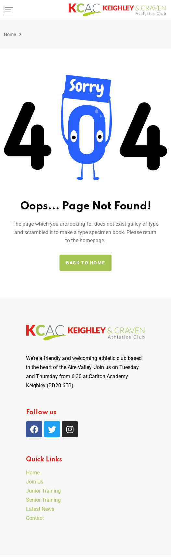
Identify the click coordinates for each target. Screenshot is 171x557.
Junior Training (43, 491)
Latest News (40, 509)
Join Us (34, 482)
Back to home (85, 262)
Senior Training (43, 500)
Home (10, 34)
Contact (35, 518)
